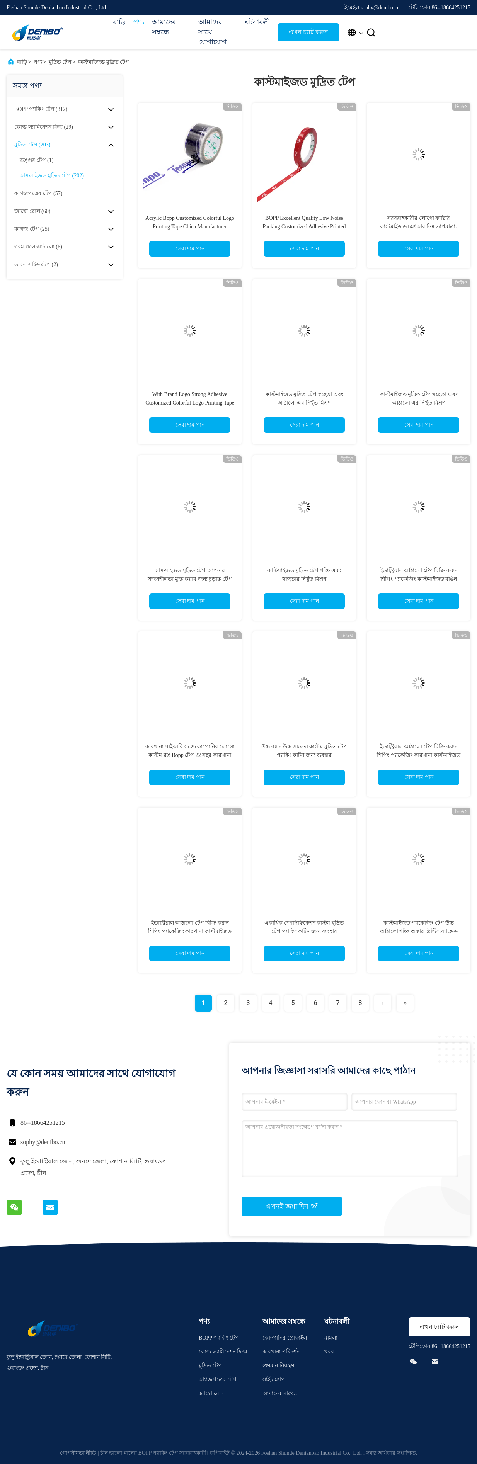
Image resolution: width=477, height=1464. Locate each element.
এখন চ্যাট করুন (308, 31)
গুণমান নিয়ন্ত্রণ (278, 1366)
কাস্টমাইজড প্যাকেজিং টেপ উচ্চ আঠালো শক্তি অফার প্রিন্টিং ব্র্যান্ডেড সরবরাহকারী (419, 931)
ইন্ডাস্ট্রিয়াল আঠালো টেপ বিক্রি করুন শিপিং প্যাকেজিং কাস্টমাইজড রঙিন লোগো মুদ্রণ (419, 579)
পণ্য (138, 22)
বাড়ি (119, 22)
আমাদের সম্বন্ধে (164, 27)
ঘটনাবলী (257, 22)
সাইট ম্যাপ (273, 1379)
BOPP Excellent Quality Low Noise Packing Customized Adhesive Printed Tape (304, 226)
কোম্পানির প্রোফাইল (284, 1338)
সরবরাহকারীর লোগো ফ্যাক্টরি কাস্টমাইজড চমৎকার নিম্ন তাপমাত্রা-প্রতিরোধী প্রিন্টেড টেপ (418, 226)
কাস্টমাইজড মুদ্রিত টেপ (103, 62)
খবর (329, 1352)
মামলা (330, 1338)
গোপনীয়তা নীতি (78, 1453)
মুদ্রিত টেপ (60, 62)
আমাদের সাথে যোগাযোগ (212, 32)
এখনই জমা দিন (292, 1206)
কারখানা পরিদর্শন (281, 1352)
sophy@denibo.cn (42, 1142)
